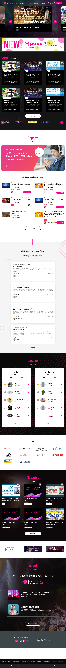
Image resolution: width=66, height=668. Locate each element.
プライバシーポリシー (24, 661)
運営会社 (9, 661)
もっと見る (33, 116)
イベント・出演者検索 (20, 3)
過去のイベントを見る (58, 58)
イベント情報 (27, 202)
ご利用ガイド (43, 3)
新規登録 (58, 3)
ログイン (51, 3)
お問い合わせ (33, 661)
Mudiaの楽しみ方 (33, 633)
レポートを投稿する (34, 3)
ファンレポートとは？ (13, 176)
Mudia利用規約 (16, 661)
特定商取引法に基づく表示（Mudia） (43, 661)
